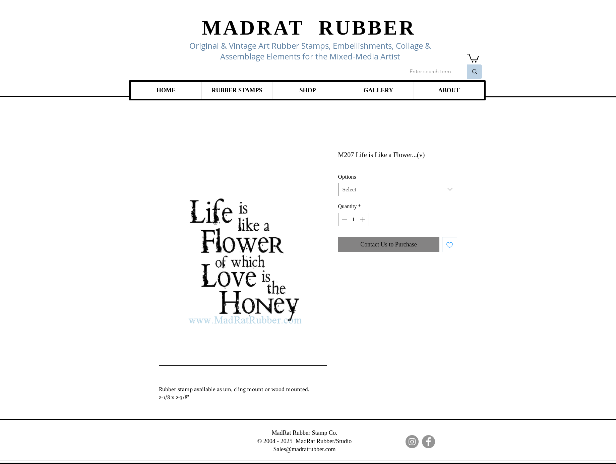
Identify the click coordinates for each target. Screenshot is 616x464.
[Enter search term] (431, 71)
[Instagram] (412, 441)
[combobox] (397, 189)
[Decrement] (344, 219)
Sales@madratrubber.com (304, 449)
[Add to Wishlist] (449, 244)
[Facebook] (428, 441)
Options (347, 177)
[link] (473, 57)
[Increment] (363, 219)
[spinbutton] (354, 219)
